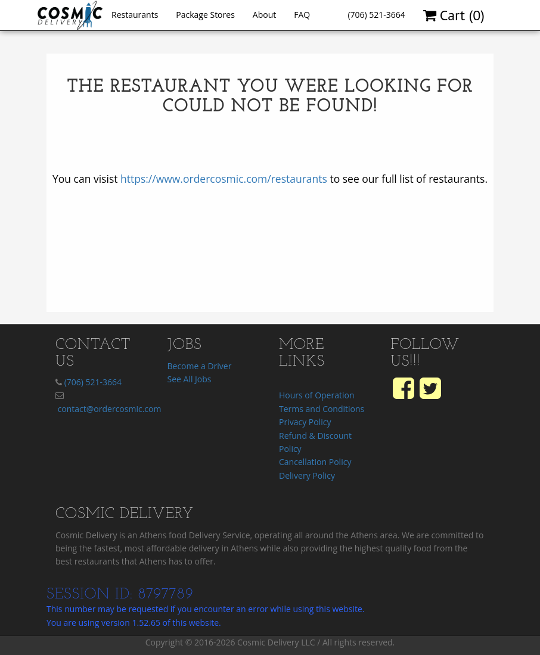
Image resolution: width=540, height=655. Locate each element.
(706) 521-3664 (376, 14)
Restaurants (134, 14)
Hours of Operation (316, 395)
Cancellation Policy (315, 461)
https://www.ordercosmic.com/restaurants (223, 178)
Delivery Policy (307, 475)
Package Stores (205, 14)
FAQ (302, 14)
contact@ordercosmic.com (110, 408)
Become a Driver (199, 366)
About (264, 14)
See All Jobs (189, 379)
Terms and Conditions (321, 408)
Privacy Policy (305, 422)
